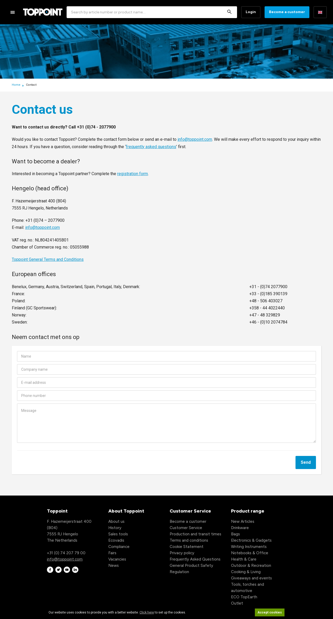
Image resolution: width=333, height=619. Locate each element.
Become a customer (287, 12)
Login (251, 12)
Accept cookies (269, 612)
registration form (132, 173)
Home (16, 85)
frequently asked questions (151, 146)
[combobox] (152, 12)
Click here (146, 612)
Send (306, 462)
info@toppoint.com (195, 139)
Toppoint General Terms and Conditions (48, 259)
